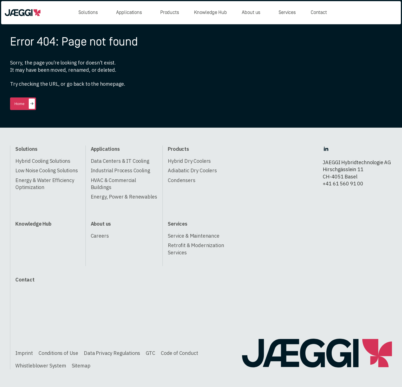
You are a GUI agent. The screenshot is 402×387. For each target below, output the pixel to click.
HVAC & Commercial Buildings (113, 183)
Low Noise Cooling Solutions (46, 170)
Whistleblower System (40, 365)
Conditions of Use (58, 353)
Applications (129, 12)
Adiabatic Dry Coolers (192, 170)
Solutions (88, 12)
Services (287, 12)
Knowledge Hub (210, 12)
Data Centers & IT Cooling (120, 161)
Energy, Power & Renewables (124, 197)
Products (169, 12)
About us (251, 12)
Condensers (181, 180)
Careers (100, 236)
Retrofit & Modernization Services (196, 248)
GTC (150, 353)
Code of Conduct (179, 353)
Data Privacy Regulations (112, 353)
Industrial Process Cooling (120, 170)
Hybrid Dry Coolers (189, 161)
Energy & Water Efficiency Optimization (44, 183)
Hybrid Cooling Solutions (42, 161)
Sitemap (81, 365)
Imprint (24, 353)
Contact (319, 12)
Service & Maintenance (193, 236)
